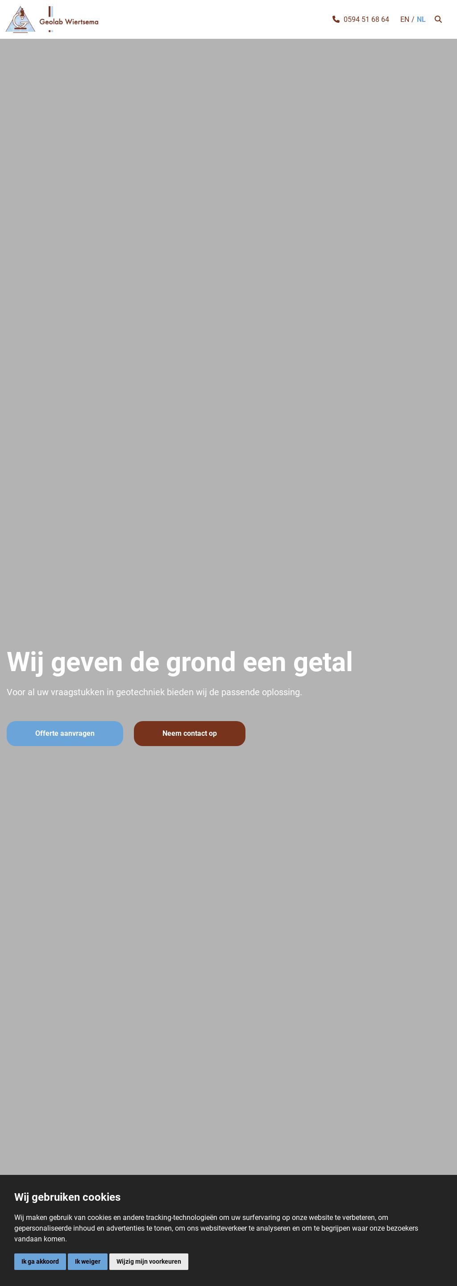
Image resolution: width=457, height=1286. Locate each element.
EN (404, 19)
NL (421, 19)
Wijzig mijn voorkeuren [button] (148, 1261)
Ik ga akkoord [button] (40, 1261)
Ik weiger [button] (87, 1261)
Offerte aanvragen (65, 733)
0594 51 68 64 (366, 19)
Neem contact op (189, 733)
